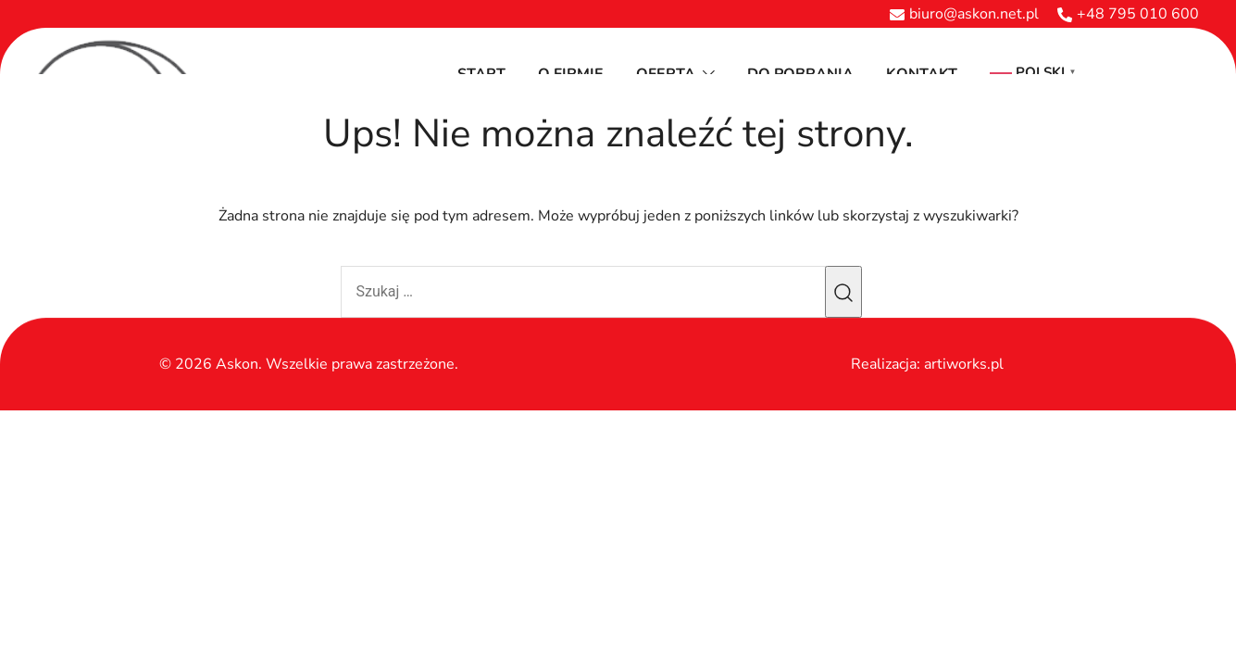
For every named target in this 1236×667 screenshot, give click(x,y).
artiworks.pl (964, 364)
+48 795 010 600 (1128, 14)
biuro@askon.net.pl (964, 14)
